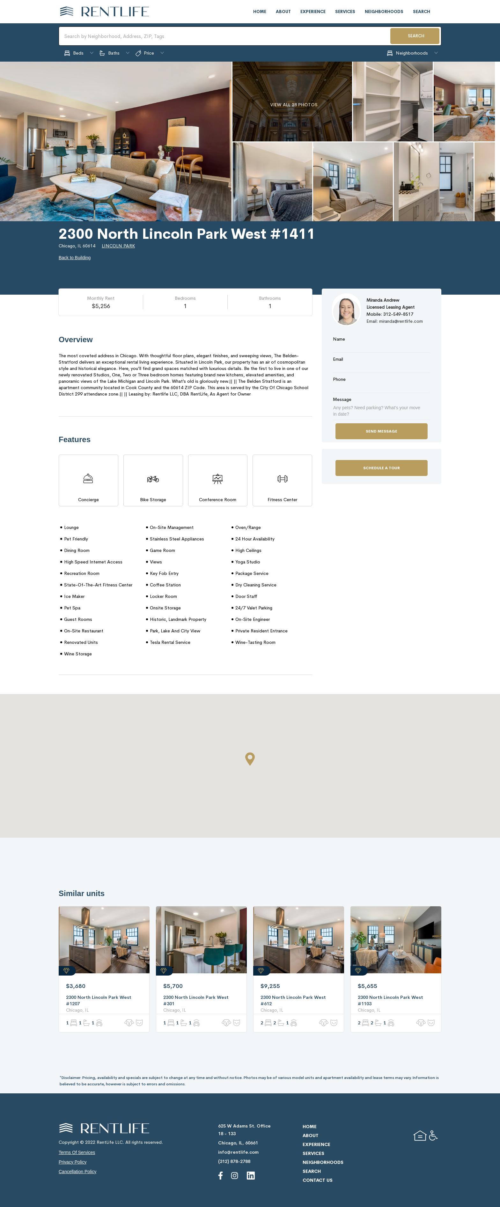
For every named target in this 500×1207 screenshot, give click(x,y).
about (283, 11)
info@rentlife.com (238, 1152)
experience (313, 11)
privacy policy (72, 1162)
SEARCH (416, 36)
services (345, 11)
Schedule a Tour (381, 468)
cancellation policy (77, 1171)
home (259, 11)
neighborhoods (384, 11)
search (421, 11)
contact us (318, 1180)
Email (338, 359)
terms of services (77, 1152)
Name (339, 339)
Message (342, 399)
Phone (339, 379)
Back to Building (75, 257)
